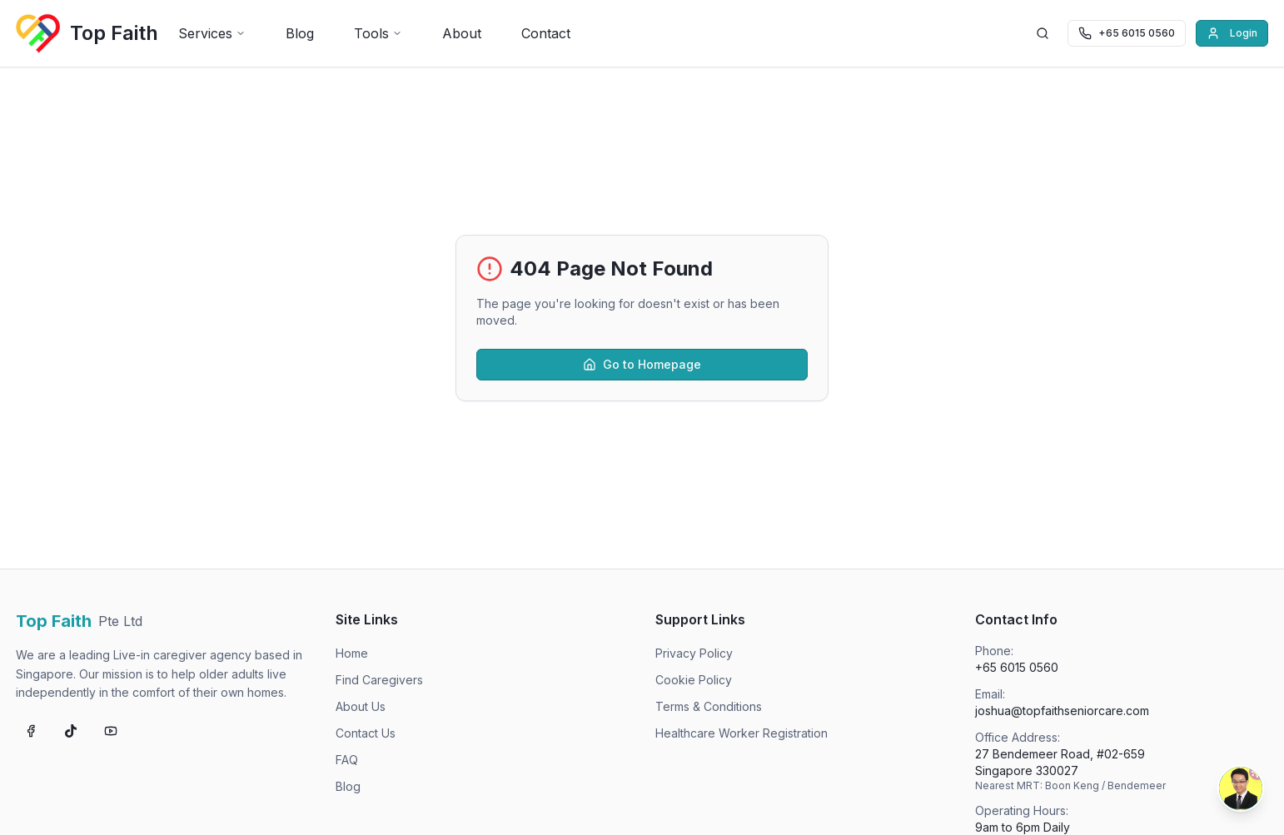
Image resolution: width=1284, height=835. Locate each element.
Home (352, 653)
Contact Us (366, 733)
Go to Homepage (642, 364)
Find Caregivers (379, 680)
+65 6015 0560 (1016, 667)
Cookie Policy (693, 680)
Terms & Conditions (708, 706)
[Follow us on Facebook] (31, 731)
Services (212, 33)
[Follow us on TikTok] (71, 731)
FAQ (347, 760)
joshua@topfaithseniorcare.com (1062, 710)
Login (1232, 33)
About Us (361, 706)
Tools (378, 33)
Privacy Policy (694, 653)
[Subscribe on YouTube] (111, 731)
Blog (300, 33)
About (461, 33)
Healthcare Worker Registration (741, 733)
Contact (545, 33)
